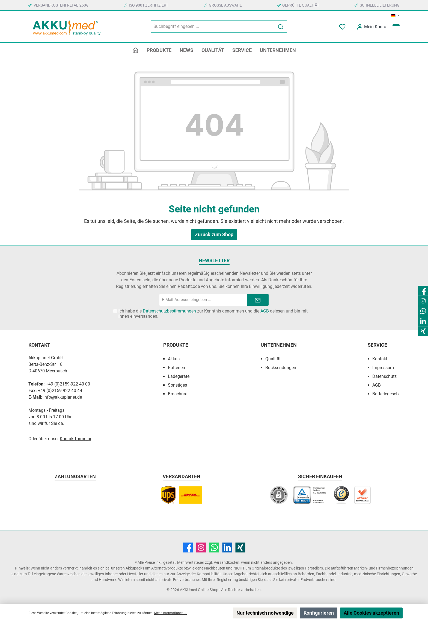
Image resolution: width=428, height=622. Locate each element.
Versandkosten (226, 562)
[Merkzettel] (342, 26)
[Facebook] (188, 547)
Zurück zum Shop (214, 234)
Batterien (176, 367)
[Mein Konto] (371, 26)
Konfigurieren (319, 613)
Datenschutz (384, 376)
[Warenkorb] (396, 25)
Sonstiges (177, 385)
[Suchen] (280, 27)
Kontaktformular (75, 438)
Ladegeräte (178, 376)
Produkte (175, 345)
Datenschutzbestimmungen (169, 311)
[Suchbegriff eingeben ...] (213, 27)
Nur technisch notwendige (265, 613)
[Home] (135, 50)
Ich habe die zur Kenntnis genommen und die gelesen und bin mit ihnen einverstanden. (213, 313)
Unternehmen (279, 345)
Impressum (383, 367)
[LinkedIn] (227, 547)
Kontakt (379, 358)
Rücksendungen (280, 367)
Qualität (273, 358)
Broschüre (177, 393)
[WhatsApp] (214, 547)
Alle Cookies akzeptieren (371, 613)
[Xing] (240, 547)
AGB (264, 311)
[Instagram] (201, 547)
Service (377, 345)
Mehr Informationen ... (170, 613)
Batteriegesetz (386, 393)
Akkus (174, 358)
